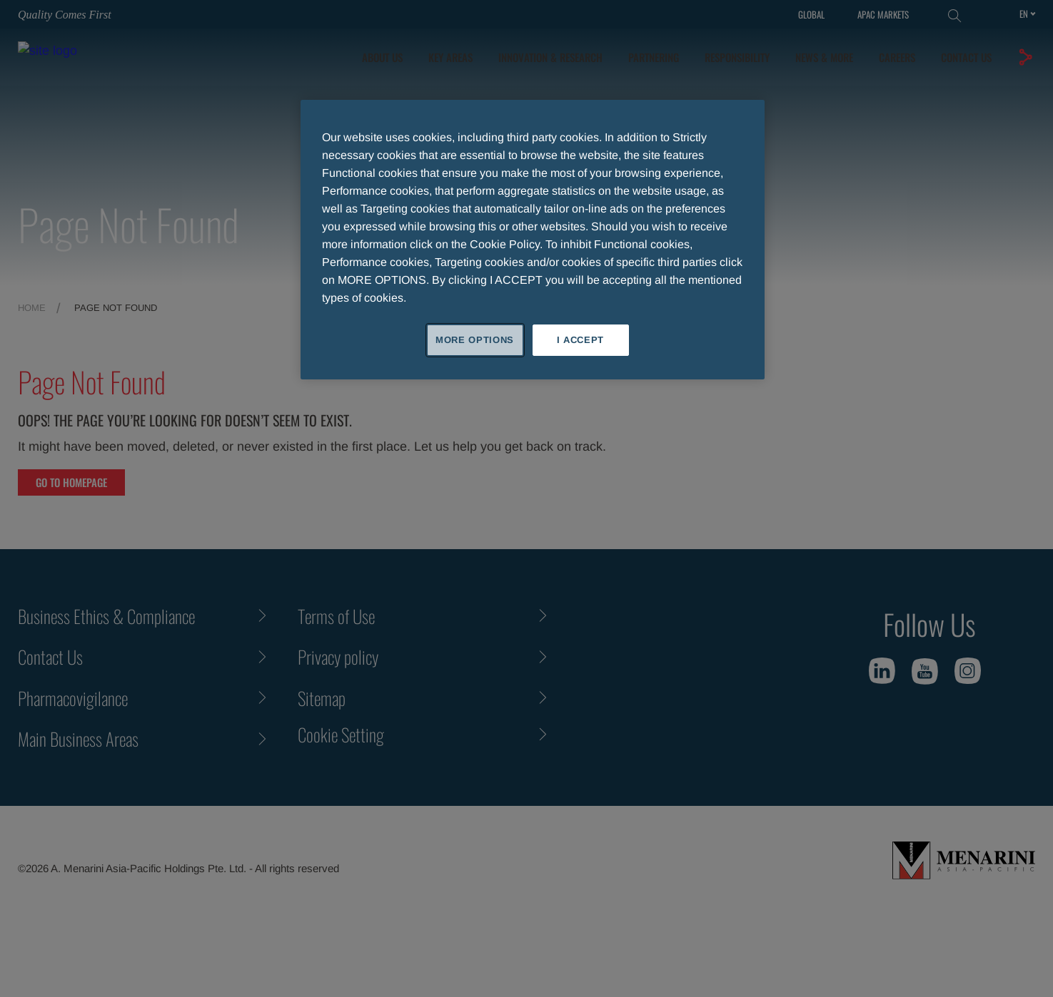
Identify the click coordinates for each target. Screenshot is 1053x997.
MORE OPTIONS (474, 339)
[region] (533, 239)
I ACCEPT (580, 339)
